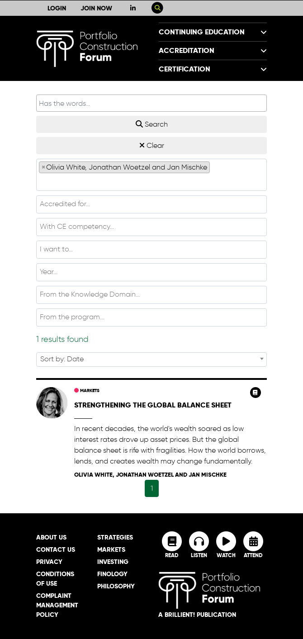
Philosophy (116, 586)
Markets (86, 390)
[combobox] (151, 175)
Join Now (96, 8)
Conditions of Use (55, 578)
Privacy (49, 562)
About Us (51, 537)
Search (152, 124)
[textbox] (151, 181)
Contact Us (55, 549)
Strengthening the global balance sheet (153, 405)
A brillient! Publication (197, 615)
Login (56, 8)
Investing (112, 562)
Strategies (115, 537)
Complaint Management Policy (57, 605)
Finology (112, 574)
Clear (151, 145)
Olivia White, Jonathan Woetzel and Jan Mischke (150, 474)
